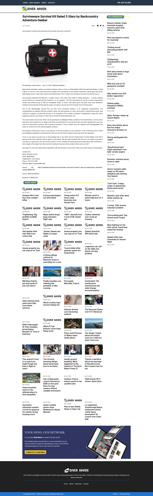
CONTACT (51, 3)
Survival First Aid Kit (39, 98)
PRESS (43, 3)
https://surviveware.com (37, 163)
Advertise (78, 484)
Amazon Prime (67, 120)
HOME (25, 3)
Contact (86, 484)
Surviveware (36, 109)
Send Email (30, 156)
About (72, 484)
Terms (115, 494)
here (100, 148)
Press (66, 484)
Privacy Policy (125, 494)
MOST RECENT (34, 3)
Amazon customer (32, 133)
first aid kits (74, 89)
